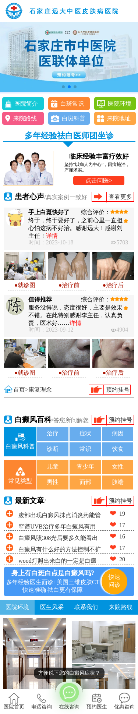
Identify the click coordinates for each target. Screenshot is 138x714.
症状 (85, 433)
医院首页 (14, 701)
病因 (118, 433)
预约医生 (96, 701)
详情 (52, 236)
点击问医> (98, 180)
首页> (20, 389)
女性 (118, 466)
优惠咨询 (124, 701)
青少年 (85, 466)
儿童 (53, 466)
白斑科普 (73, 118)
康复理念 (40, 389)
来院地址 (119, 118)
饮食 (118, 449)
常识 (85, 449)
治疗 (53, 433)
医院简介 (26, 103)
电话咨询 (41, 701)
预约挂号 (118, 389)
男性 (53, 482)
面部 (85, 482)
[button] (63, 86)
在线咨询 (69, 696)
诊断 (53, 449)
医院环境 (119, 103)
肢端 (118, 482)
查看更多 (120, 197)
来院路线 (25, 118)
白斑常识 (72, 103)
